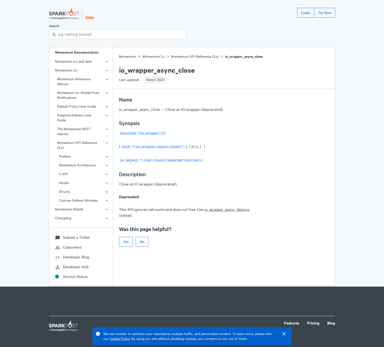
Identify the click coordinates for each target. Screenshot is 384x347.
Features (291, 322)
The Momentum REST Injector (73, 131)
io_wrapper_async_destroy (227, 207)
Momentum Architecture (77, 165)
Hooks (64, 182)
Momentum (127, 56)
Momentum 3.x (66, 70)
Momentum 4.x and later (73, 61)
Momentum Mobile (69, 209)
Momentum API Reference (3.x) (77, 145)
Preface (65, 156)
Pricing (313, 322)
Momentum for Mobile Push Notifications (78, 95)
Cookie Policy (119, 338)
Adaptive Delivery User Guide (74, 117)
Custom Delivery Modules (78, 200)
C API (63, 174)
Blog (331, 322)
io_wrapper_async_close (244, 56)
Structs (64, 191)
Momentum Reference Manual (73, 81)
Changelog (63, 218)
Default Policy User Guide (76, 106)
